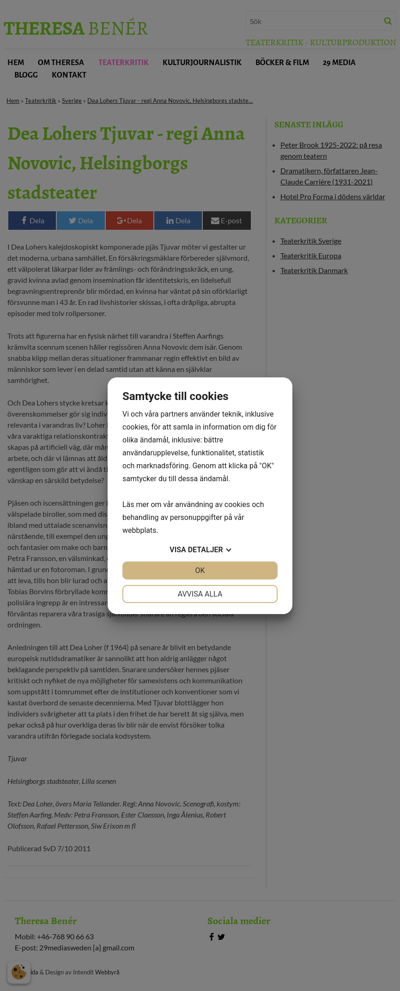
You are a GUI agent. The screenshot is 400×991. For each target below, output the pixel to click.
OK (200, 570)
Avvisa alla (200, 594)
